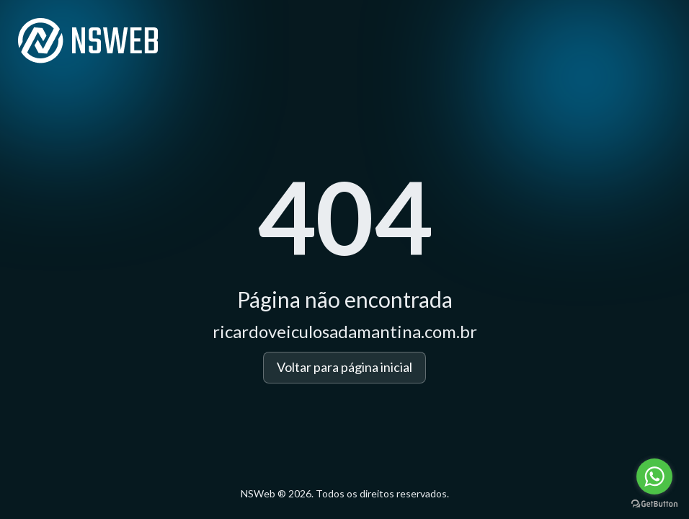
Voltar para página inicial (344, 367)
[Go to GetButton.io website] (654, 504)
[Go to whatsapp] (654, 476)
